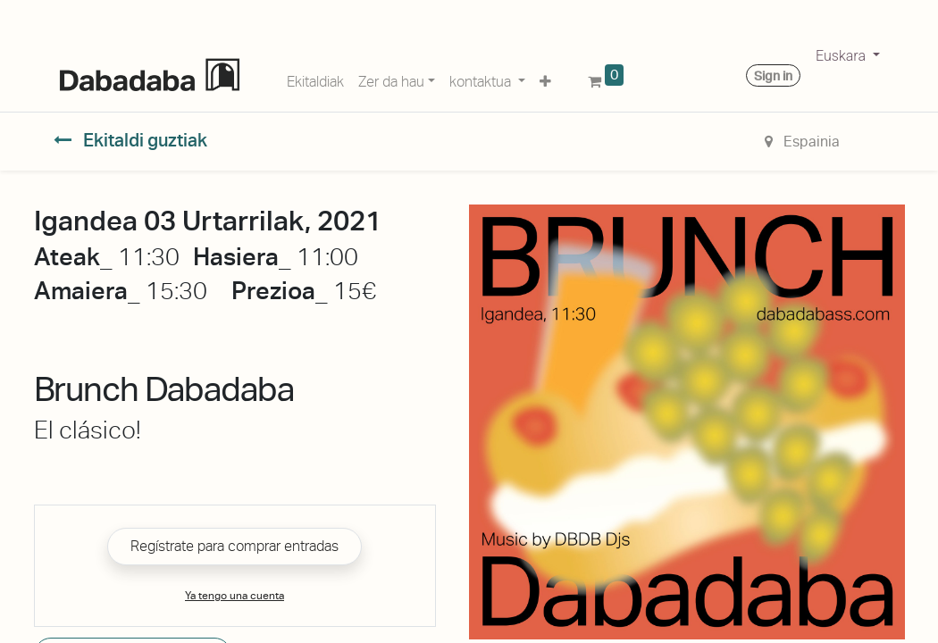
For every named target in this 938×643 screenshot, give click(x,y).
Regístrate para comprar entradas (234, 546)
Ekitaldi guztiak (130, 140)
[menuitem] (315, 78)
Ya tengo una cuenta (234, 595)
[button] (545, 78)
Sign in (773, 76)
